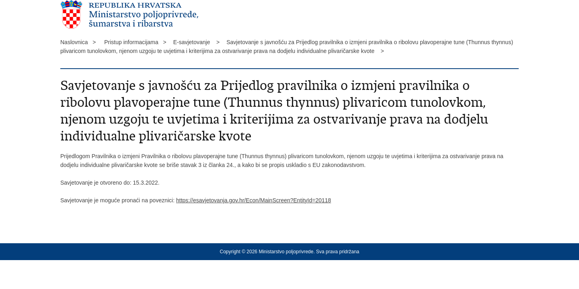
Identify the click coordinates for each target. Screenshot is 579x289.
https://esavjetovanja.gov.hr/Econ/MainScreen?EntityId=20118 (253, 200)
